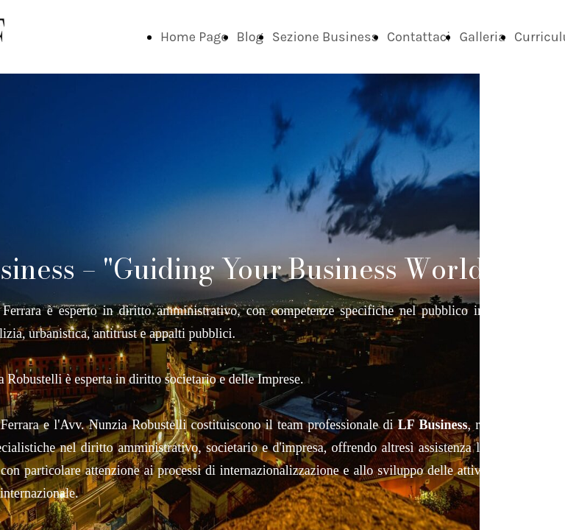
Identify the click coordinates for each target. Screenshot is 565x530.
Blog (250, 37)
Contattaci (419, 37)
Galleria (482, 37)
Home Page (194, 37)
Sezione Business (325, 37)
